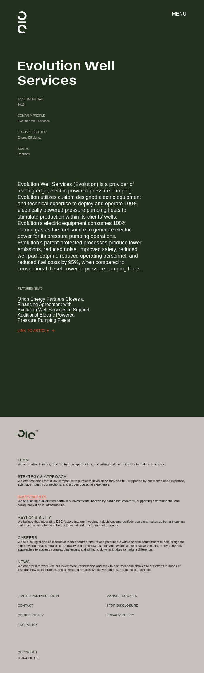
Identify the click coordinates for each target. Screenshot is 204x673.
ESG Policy (28, 625)
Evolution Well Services (34, 121)
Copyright (27, 652)
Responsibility (34, 517)
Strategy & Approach (42, 476)
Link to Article (36, 331)
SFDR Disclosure (122, 605)
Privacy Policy (120, 615)
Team (23, 460)
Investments (32, 497)
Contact (25, 605)
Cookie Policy (31, 615)
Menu (179, 13)
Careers (27, 537)
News (24, 561)
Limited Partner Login (38, 596)
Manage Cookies (122, 596)
